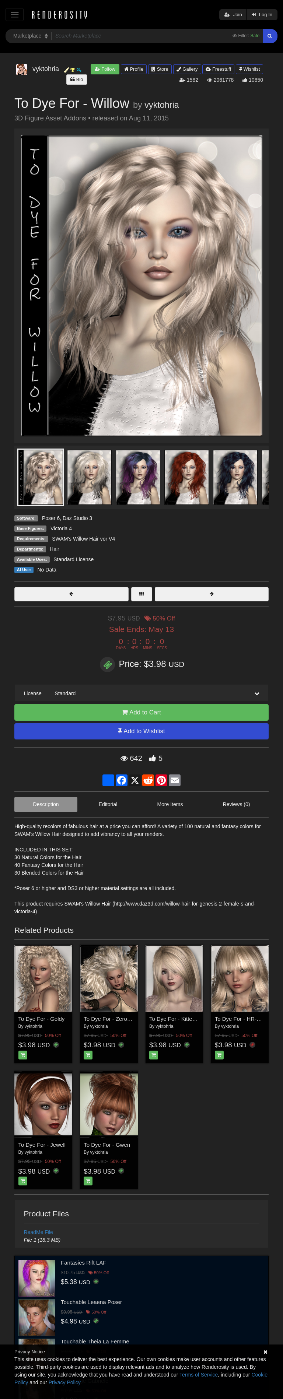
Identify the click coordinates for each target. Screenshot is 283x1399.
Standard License (73, 559)
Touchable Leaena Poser (91, 1302)
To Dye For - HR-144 (240, 1019)
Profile (133, 69)
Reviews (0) (236, 804)
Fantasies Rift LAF (83, 1262)
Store (159, 69)
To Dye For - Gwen (107, 1145)
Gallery (187, 69)
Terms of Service (198, 1375)
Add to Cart (141, 712)
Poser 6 (51, 518)
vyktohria (161, 105)
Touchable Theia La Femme (95, 1341)
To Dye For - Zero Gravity (115, 1019)
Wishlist (249, 69)
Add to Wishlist (141, 731)
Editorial (108, 804)
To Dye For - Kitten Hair (178, 1019)
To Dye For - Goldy (41, 1019)
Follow (105, 69)
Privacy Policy (64, 1382)
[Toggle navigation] (15, 14)
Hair (54, 549)
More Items (170, 804)
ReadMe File (38, 1232)
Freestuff (218, 69)
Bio (76, 79)
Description (46, 804)
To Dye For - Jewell (42, 1145)
